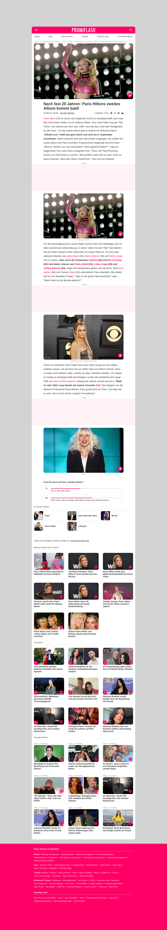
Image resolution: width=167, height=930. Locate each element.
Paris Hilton (49, 118)
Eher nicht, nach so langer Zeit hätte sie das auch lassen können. (80, 500)
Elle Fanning (114, 260)
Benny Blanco (92, 256)
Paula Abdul (81, 264)
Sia (97, 385)
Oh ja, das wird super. (60, 491)
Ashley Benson (52, 268)
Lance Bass (72, 256)
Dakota (93, 260)
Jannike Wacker (67, 113)
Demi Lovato (116, 256)
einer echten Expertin (64, 381)
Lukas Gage (100, 264)
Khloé (72, 272)
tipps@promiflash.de (80, 541)
